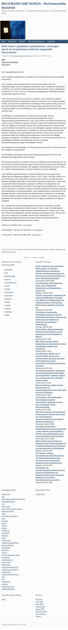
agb (3, 497)
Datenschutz (9, 292)
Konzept (8, 279)
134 (54, 206)
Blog (3, 41)
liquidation (52, 249)
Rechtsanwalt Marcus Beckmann (21, 56)
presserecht (6, 557)
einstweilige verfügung (10, 516)
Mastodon (8, 299)
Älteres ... (39, 616)
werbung (5, 584)
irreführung (5, 531)
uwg (3, 579)
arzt (16, 249)
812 (54, 167)
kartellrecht (5, 533)
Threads (8, 305)
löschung (5, 535)
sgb (64, 249)
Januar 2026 (40, 609)
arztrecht (20, 249)
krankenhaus (44, 249)
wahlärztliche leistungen (8, 252)
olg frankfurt (6, 548)
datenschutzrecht (8, 511)
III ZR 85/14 (6, 65)
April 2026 (39, 602)
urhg (3, 577)
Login (4, 599)
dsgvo (4, 514)
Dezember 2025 (41, 611)
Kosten (7, 286)
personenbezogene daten (11, 555)
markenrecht (6, 540)
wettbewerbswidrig (8, 589)
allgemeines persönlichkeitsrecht (13, 499)
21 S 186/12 (36, 235)
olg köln (4, 552)
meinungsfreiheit (7, 545)
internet (4, 528)
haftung (4, 526)
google (4, 523)
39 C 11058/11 (37, 230)
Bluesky (7, 302)
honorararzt (30, 249)
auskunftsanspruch (8, 501)
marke (4, 538)
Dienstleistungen (11, 282)
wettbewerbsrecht (8, 586)
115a (25, 186)
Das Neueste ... (41, 614)
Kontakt (22, 41)
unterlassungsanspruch (10, 567)
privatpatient (58, 249)
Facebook (8, 312)
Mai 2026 (39, 599)
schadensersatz (7, 560)
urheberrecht (6, 572)
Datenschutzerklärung (36, 41)
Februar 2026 (40, 607)
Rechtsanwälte (10, 276)
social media (6, 562)
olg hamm (5, 550)
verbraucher (6, 582)
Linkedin (8, 308)
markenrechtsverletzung (10, 543)
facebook (5, 521)
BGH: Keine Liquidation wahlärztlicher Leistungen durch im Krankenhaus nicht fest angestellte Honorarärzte (30, 49)
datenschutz (6, 506)
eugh (3, 518)
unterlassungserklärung (10, 569)
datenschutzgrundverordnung (12, 509)
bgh (25, 249)
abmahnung (6, 494)
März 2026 (39, 604)
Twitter (7, 315)
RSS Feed (41, 494)
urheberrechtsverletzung (10, 574)
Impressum (12, 41)
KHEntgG (37, 249)
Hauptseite (51, 41)
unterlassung (6, 565)
